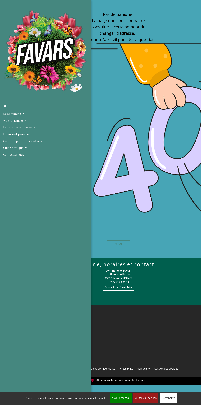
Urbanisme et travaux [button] (17, 74)
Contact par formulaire (118, 287)
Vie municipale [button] (12, 68)
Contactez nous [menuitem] (12, 110)
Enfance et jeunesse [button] (15, 86)
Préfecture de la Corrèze (64, 325)
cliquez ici (144, 39)
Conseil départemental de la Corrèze (66, 334)
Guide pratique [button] (12, 103)
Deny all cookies (146, 398)
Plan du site (144, 368)
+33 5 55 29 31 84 (118, 282)
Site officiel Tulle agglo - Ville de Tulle (68, 344)
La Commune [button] (11, 61)
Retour (118, 243)
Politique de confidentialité (99, 368)
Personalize (168, 398)
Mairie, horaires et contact (118, 264)
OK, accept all (120, 398)
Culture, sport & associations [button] (13, 94)
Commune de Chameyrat (64, 352)
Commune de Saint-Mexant (65, 359)
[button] (18, 53)
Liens (56, 318)
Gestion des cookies (166, 368)
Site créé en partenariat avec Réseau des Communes (118, 380)
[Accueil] (18, 25)
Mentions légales (69, 368)
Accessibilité (126, 368)
